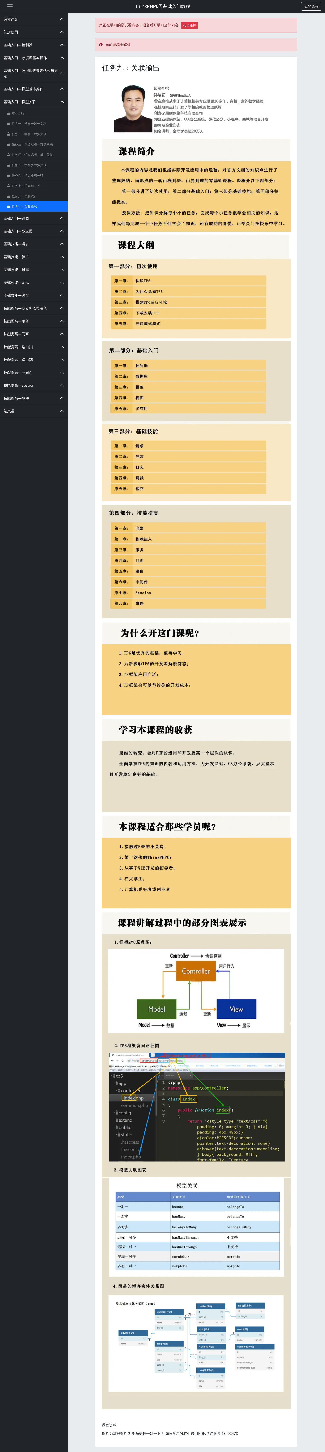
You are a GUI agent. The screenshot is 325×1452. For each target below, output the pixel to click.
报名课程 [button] (189, 25)
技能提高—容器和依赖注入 (25, 308)
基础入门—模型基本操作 (23, 88)
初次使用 (11, 32)
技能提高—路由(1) (18, 346)
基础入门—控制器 (18, 44)
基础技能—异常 (16, 256)
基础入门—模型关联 (20, 101)
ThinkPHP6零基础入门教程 (162, 6)
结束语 (9, 411)
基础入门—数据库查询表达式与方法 (31, 73)
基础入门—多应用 (18, 231)
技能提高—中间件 (18, 372)
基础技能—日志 (16, 269)
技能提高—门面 (16, 333)
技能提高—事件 (16, 398)
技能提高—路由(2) (18, 359)
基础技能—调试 (16, 282)
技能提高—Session (19, 385)
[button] (311, 6)
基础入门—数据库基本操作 (25, 57)
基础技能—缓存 (16, 295)
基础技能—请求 (16, 243)
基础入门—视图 (16, 218)
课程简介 (11, 19)
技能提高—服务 (16, 321)
